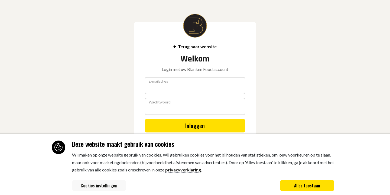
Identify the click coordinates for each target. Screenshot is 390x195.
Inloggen (195, 126)
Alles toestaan (307, 185)
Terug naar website (195, 46)
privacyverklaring (183, 169)
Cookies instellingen (99, 185)
